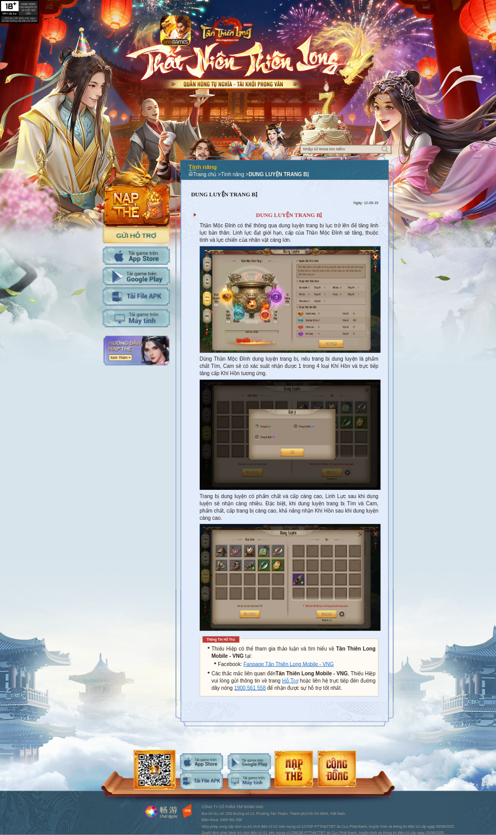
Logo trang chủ (226, 30)
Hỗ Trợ (290, 681)
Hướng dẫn (136, 350)
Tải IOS (136, 255)
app (175, 31)
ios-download (201, 762)
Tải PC (136, 319)
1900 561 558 (250, 688)
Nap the (136, 190)
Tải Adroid (136, 276)
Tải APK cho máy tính (136, 297)
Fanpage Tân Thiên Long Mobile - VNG (289, 664)
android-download (249, 762)
